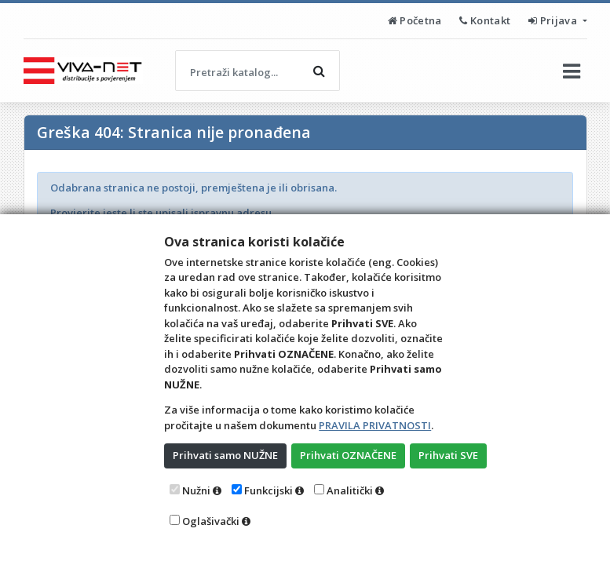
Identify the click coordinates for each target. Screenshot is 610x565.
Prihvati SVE (448, 455)
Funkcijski (268, 490)
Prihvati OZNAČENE (348, 455)
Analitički (350, 490)
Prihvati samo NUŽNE (225, 455)
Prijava (553, 20)
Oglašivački (210, 521)
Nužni (196, 490)
